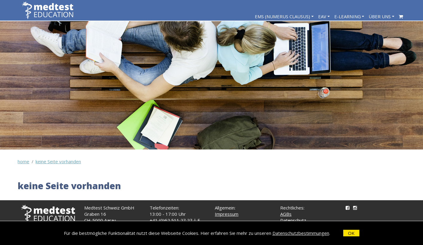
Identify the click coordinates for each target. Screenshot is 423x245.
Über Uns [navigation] (380, 16)
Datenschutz (293, 220)
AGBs (286, 214)
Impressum (226, 214)
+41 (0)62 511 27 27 (171, 220)
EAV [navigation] (322, 16)
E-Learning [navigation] (347, 16)
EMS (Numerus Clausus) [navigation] (282, 16)
